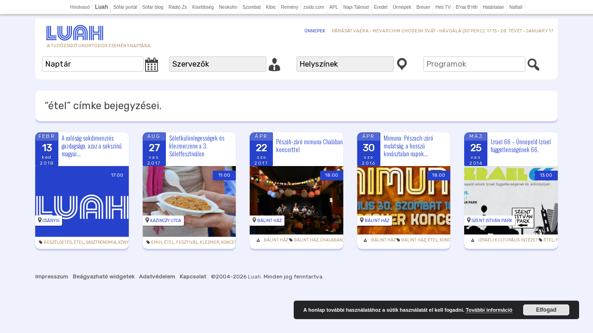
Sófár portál (125, 7)
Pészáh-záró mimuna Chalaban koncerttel (309, 145)
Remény (289, 7)
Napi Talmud (356, 7)
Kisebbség (203, 7)
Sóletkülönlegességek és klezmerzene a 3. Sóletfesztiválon (196, 145)
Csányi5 (51, 220)
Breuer (423, 7)
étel (79, 242)
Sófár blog (153, 7)
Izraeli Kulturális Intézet (508, 240)
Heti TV (443, 7)
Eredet (380, 7)
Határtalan (493, 7)
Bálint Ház (269, 220)
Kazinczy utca (165, 220)
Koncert (230, 242)
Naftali (515, 7)
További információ (489, 310)
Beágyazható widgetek (103, 276)
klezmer (209, 242)
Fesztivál (187, 242)
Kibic (271, 7)
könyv (124, 242)
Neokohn (228, 7)
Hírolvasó (79, 7)
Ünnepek (402, 7)
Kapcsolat (193, 276)
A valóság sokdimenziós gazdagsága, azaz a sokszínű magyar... (91, 145)
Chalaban (331, 240)
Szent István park (492, 220)
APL (333, 7)
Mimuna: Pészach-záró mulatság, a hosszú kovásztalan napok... (408, 145)
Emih (156, 242)
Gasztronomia (101, 242)
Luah (254, 276)
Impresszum (51, 276)
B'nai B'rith (467, 7)
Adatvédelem (157, 276)
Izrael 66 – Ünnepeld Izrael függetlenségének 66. (521, 145)
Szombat (251, 7)
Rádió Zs (178, 7)
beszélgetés (58, 242)
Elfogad (546, 310)
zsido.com (313, 7)
